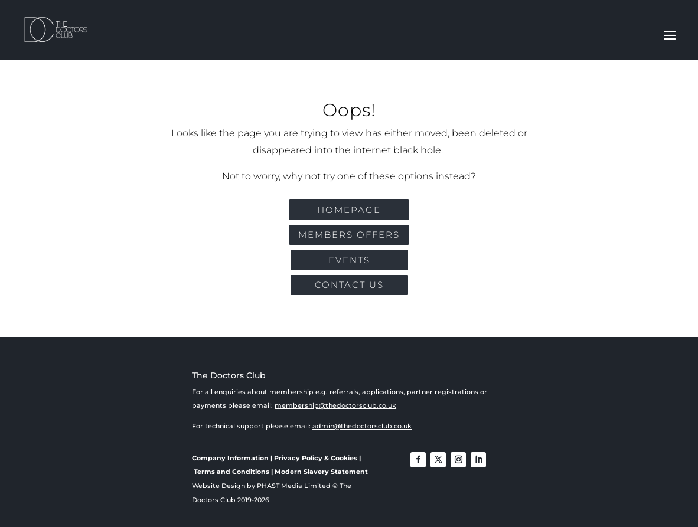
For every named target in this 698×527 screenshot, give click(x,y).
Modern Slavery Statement (321, 471)
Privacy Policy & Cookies (315, 458)
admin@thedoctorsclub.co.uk (362, 426)
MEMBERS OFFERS (349, 234)
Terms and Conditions (231, 471)
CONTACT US (349, 284)
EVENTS (349, 260)
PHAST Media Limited (294, 486)
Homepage (349, 209)
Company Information (230, 458)
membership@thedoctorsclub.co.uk (335, 405)
